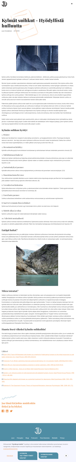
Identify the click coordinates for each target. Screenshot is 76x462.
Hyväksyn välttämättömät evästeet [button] (26, 455)
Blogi (27, 438)
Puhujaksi (20, 438)
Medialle (54, 438)
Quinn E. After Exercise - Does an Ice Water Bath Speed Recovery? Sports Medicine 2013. (31, 369)
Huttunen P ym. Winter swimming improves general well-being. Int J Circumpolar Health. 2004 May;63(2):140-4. (38, 361)
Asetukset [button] (10, 456)
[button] (71, 3)
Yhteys (62, 438)
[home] (4, 4)
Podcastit (34, 438)
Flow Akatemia (45, 438)
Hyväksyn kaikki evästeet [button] (46, 456)
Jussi (13, 438)
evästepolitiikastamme (10, 449)
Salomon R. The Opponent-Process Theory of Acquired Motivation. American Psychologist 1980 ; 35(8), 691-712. (38, 385)
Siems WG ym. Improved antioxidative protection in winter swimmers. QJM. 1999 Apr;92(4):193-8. (33, 365)
